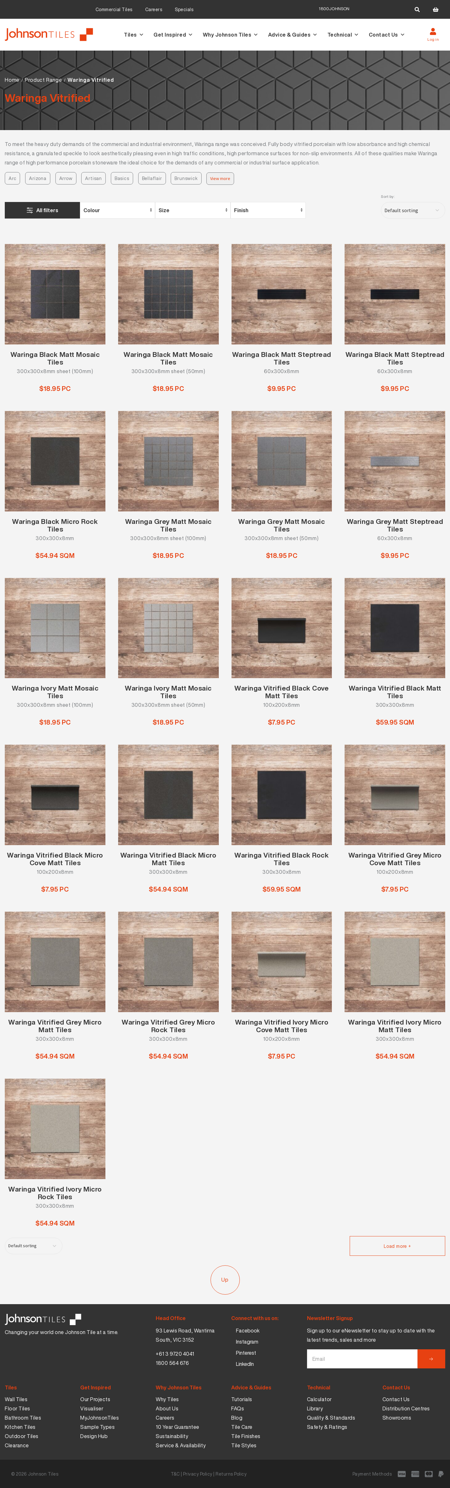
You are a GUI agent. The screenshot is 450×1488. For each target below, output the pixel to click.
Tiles (134, 35)
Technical (343, 35)
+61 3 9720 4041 (175, 1354)
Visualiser (91, 1408)
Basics (122, 178)
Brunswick (186, 178)
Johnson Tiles (43, 1474)
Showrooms (396, 1418)
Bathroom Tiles (23, 1418)
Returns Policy (231, 1474)
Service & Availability (181, 1445)
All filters (47, 210)
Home (12, 80)
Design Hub (94, 1436)
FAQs (237, 1408)
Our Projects (95, 1399)
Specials (184, 9)
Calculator (319, 1399)
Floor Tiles (17, 1408)
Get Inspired (173, 35)
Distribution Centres (406, 1408)
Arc (12, 178)
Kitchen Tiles (20, 1427)
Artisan (93, 178)
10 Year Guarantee (177, 1427)
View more (220, 178)
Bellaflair (152, 178)
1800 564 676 (172, 1363)
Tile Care (242, 1427)
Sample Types (97, 1427)
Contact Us (387, 35)
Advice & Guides (293, 35)
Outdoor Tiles (22, 1436)
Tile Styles (244, 1445)
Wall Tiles (16, 1399)
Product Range (43, 80)
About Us (167, 1408)
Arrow (66, 178)
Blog (236, 1418)
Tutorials (241, 1399)
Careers (153, 9)
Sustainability (172, 1436)
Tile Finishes (246, 1436)
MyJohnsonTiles (99, 1418)
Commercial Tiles (114, 9)
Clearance (17, 1445)
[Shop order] (413, 210)
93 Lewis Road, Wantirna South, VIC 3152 (185, 1335)
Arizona (37, 178)
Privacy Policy (197, 1474)
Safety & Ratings (327, 1427)
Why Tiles (167, 1399)
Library (315, 1408)
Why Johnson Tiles (231, 35)
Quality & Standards (331, 1418)
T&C (175, 1474)
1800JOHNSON (334, 9)
